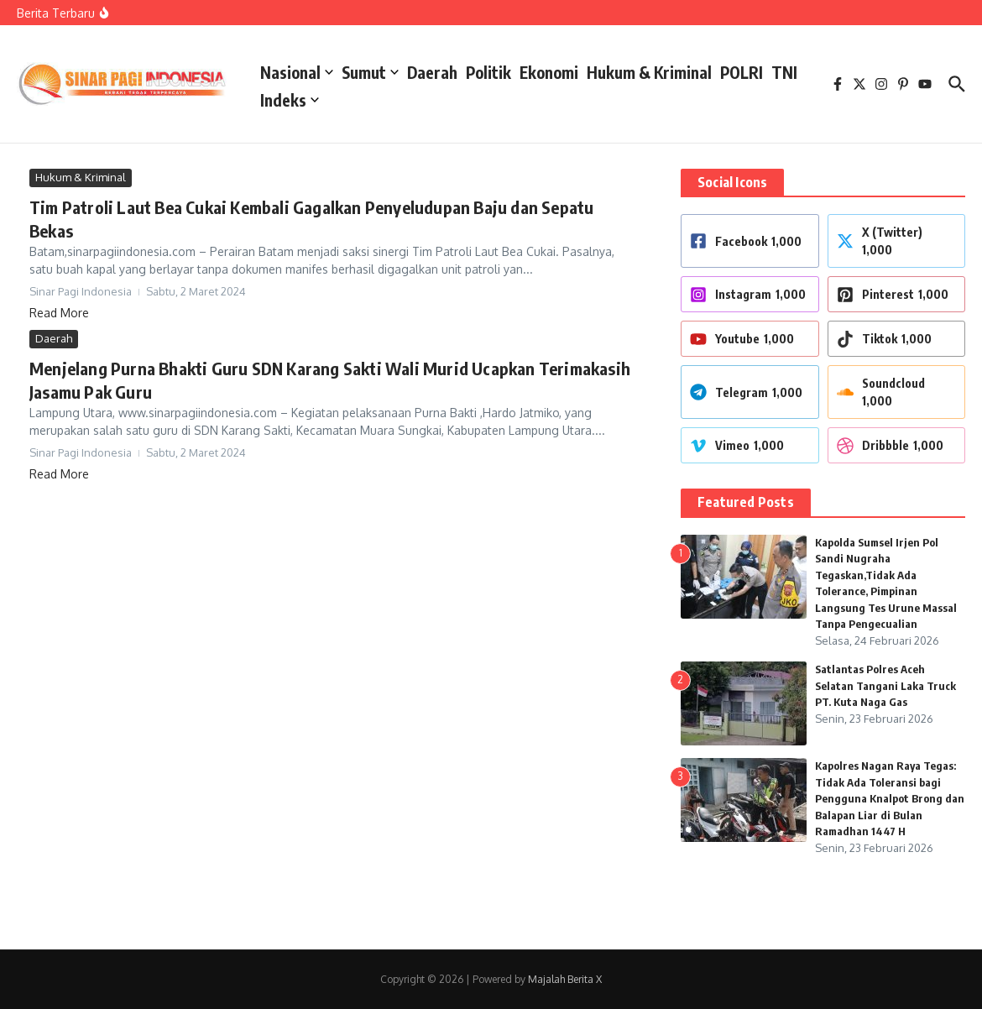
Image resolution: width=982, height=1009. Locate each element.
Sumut (370, 72)
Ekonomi (549, 72)
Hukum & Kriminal (649, 72)
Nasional (296, 72)
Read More (59, 313)
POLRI (741, 72)
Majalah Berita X (565, 979)
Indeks (289, 100)
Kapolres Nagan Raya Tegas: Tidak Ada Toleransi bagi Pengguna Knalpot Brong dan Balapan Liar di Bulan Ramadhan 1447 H (889, 798)
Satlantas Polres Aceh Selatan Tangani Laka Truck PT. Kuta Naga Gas (885, 685)
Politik (488, 72)
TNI (784, 72)
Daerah (432, 72)
